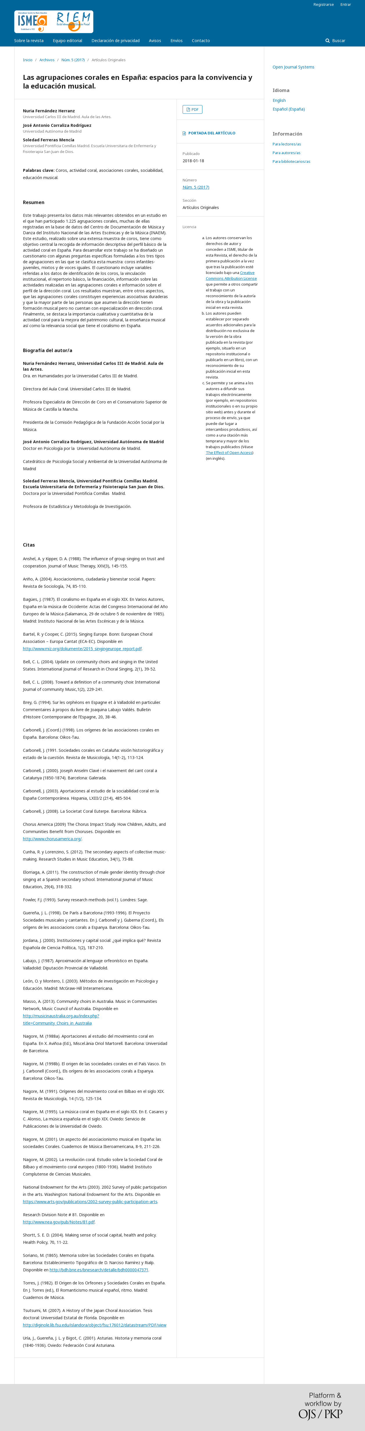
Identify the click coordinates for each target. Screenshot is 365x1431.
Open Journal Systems (293, 67)
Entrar (346, 4)
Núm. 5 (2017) (73, 59)
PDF (194, 109)
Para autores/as (287, 152)
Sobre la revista (29, 40)
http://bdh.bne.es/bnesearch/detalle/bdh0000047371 (99, 1270)
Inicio (28, 59)
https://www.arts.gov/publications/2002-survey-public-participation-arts (90, 1201)
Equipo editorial (67, 40)
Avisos (155, 40)
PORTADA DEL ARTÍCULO (211, 133)
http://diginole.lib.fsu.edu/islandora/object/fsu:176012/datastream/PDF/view (94, 1325)
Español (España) (289, 109)
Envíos (176, 40)
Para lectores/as (287, 144)
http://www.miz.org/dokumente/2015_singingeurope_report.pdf (82, 648)
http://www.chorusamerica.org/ (52, 838)
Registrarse (324, 4)
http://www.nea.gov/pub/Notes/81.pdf (59, 1222)
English (279, 100)
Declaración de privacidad (115, 40)
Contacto (201, 40)
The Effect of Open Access (229, 452)
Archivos (47, 59)
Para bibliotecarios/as (291, 161)
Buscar (338, 40)
